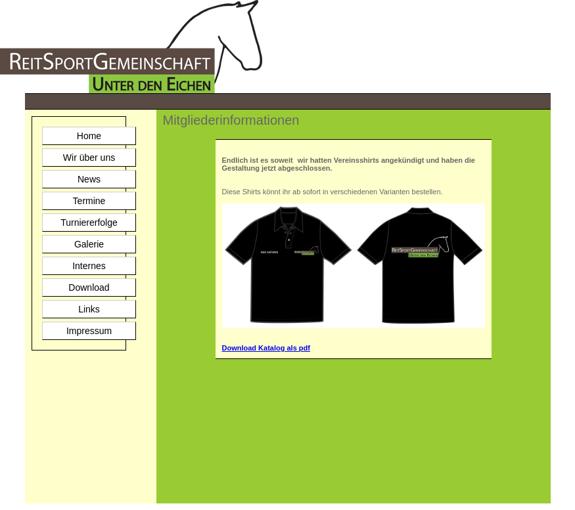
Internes (89, 266)
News (89, 179)
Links (89, 309)
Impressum (89, 331)
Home (89, 136)
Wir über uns (89, 157)
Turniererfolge (89, 222)
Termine (89, 201)
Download (88, 287)
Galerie (89, 244)
